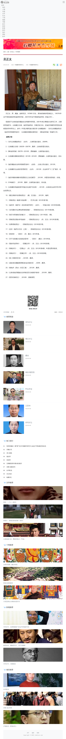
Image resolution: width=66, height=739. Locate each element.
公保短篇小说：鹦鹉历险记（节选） (14, 539)
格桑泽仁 (9, 477)
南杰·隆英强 (29, 372)
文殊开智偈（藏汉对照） (10, 564)
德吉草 (9, 456)
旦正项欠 (9, 474)
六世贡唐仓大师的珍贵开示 (11, 601)
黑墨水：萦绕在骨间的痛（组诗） (13, 520)
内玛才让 (28, 422)
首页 (4, 51)
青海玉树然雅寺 (8, 583)
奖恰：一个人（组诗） (10, 502)
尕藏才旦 (9, 449)
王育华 (28, 406)
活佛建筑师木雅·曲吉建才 (14, 463)
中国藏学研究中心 (19, 64)
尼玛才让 (28, 322)
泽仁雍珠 (9, 453)
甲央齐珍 (28, 389)
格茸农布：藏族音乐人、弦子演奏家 (14, 645)
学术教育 (18, 51)
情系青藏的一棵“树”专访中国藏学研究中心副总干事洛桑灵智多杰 (26, 446)
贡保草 (9, 460)
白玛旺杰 (9, 470)
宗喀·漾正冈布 (7, 708)
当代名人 (12, 51)
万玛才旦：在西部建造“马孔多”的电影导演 (16, 627)
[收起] (63, 2)
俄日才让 (28, 339)
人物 (8, 51)
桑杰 (27, 355)
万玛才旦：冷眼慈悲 (9, 664)
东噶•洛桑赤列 (11, 467)
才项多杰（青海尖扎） (10, 726)
